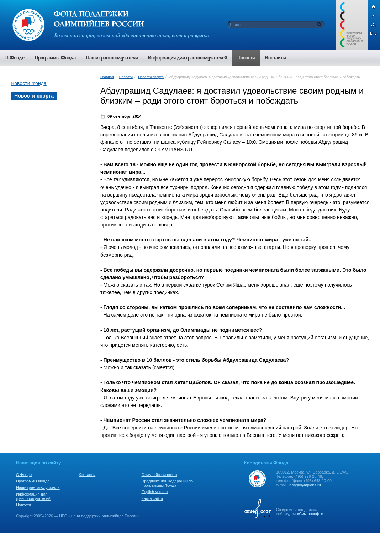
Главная (107, 77)
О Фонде (24, 474)
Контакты (87, 474)
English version (155, 492)
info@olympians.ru (305, 485)
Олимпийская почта (159, 474)
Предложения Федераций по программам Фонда (167, 483)
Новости (126, 77)
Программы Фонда (32, 481)
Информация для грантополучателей (33, 496)
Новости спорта (151, 77)
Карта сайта (152, 498)
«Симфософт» (310, 514)
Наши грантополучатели (38, 487)
